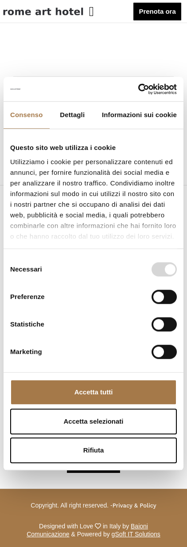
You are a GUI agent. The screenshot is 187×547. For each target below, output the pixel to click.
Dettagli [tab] (72, 114)
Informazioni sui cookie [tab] (139, 114)
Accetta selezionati (93, 421)
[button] (102, 11)
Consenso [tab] (26, 114)
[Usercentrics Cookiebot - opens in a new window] (138, 89)
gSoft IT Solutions (136, 534)
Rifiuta (93, 450)
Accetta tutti (93, 392)
